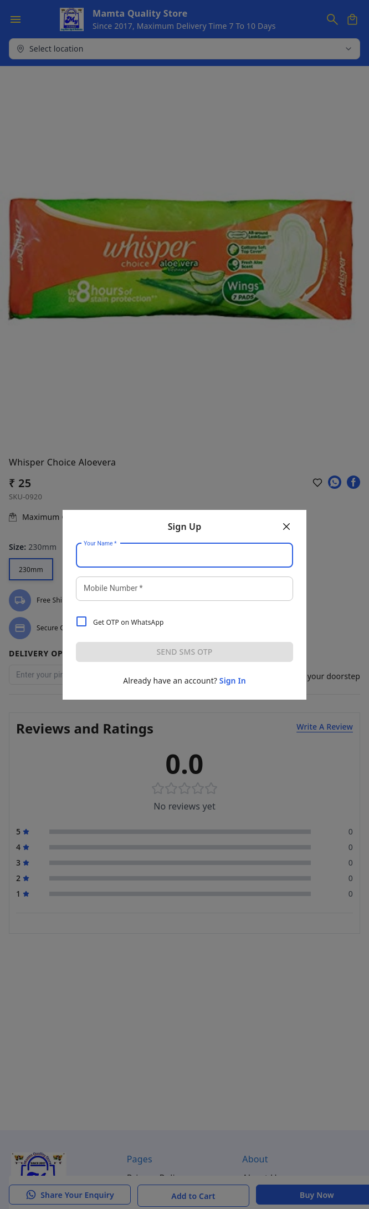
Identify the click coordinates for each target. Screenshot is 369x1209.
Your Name (100, 543)
